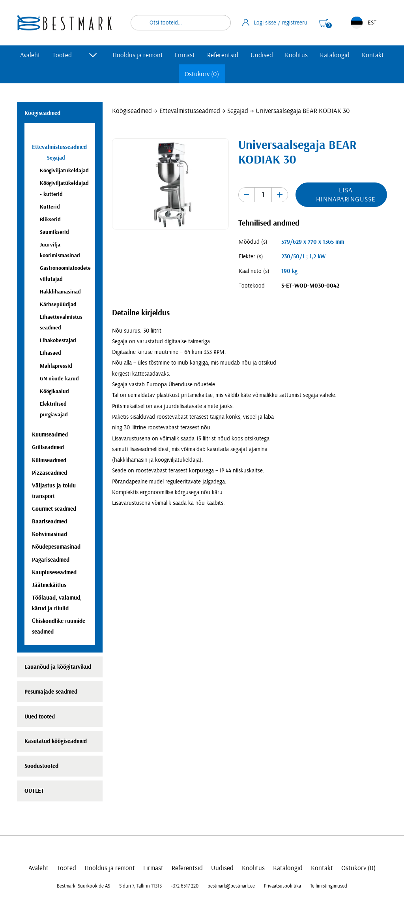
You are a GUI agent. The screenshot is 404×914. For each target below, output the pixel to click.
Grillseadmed (48, 447)
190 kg (289, 271)
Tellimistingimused (328, 886)
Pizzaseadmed (49, 473)
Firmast (185, 55)
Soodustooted (41, 766)
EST (363, 23)
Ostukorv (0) (202, 74)
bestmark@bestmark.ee (231, 886)
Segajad (237, 110)
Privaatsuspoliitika (282, 886)
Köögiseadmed (132, 110)
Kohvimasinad (49, 534)
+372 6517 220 (184, 886)
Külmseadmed (49, 460)
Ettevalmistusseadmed (189, 110)
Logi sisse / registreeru (275, 22)
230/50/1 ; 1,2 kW (303, 257)
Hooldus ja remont (137, 55)
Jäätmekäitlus (49, 585)
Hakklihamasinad (60, 292)
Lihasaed (50, 353)
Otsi (219, 23)
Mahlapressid (56, 366)
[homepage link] (64, 22)
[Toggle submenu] (93, 54)
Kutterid (50, 207)
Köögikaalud (54, 391)
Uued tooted (39, 717)
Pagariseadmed (50, 560)
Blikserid (50, 219)
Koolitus (296, 55)
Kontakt (373, 55)
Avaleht (30, 55)
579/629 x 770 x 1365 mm (312, 242)
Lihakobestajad (58, 340)
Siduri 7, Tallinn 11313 (140, 886)
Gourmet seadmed (54, 509)
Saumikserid (54, 232)
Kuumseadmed (50, 435)
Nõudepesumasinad (56, 547)
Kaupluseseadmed (54, 572)
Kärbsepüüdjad (58, 304)
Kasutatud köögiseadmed (55, 741)
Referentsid (222, 55)
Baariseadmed (49, 522)
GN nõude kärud (59, 379)
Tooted (62, 55)
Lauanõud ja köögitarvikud (57, 667)
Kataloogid (335, 55)
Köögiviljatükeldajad (64, 170)
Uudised (262, 55)
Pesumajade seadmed (50, 692)
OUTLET (34, 791)
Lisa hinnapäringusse (345, 195)
